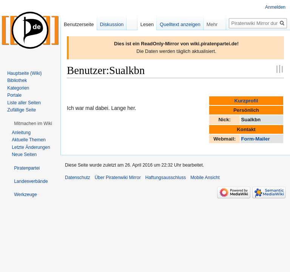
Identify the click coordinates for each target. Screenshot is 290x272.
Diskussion (112, 24)
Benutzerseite (79, 24)
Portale (14, 95)
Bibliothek (17, 80)
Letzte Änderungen (31, 147)
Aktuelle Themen (29, 139)
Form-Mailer (255, 139)
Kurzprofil (246, 101)
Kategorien (18, 88)
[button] (33, 123)
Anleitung (21, 132)
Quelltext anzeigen (180, 24)
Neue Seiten (24, 154)
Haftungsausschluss (165, 177)
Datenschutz (77, 177)
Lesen (147, 24)
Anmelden (275, 7)
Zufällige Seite (21, 110)
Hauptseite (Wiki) (24, 73)
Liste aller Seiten (24, 102)
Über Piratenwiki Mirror (118, 177)
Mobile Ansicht (204, 177)
